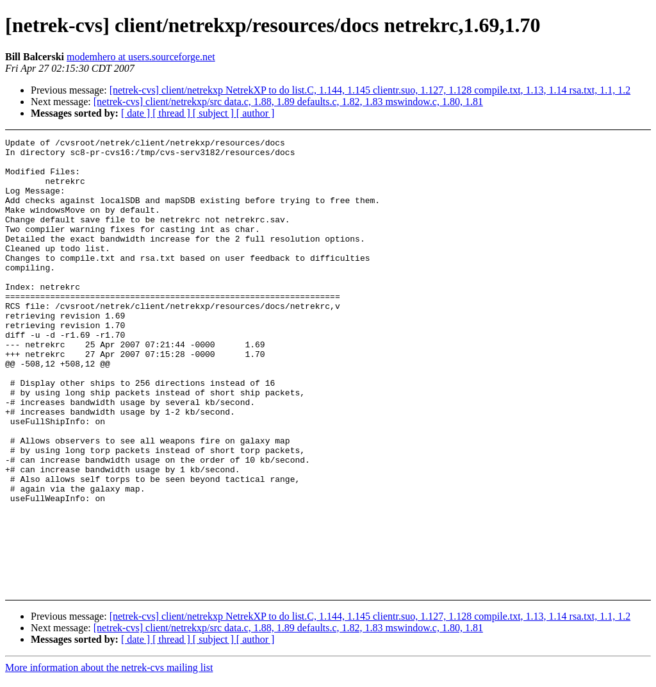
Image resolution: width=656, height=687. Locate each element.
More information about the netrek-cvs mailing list (109, 675)
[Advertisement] (594, 170)
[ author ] (255, 113)
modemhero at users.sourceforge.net (141, 56)
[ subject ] (214, 113)
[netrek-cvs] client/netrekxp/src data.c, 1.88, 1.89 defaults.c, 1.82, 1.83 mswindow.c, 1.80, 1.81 (288, 101)
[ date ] (136, 113)
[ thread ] (172, 113)
